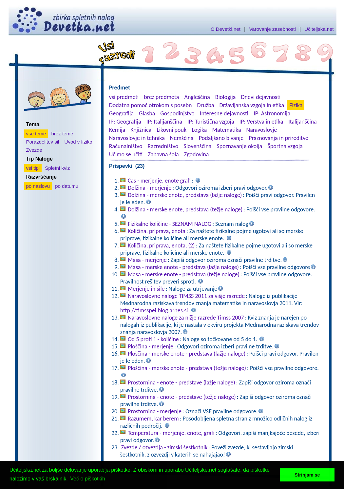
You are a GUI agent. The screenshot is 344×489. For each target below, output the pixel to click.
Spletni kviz (57, 168)
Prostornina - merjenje (155, 411)
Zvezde (34, 150)
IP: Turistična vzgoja (210, 121)
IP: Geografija (125, 121)
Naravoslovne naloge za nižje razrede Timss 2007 (186, 317)
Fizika (295, 105)
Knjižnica (140, 129)
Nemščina (182, 138)
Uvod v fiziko (78, 142)
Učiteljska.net (319, 29)
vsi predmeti (124, 97)
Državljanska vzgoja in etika (252, 105)
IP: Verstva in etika (261, 121)
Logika (199, 129)
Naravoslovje (261, 129)
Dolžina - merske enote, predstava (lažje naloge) (185, 195)
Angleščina (197, 97)
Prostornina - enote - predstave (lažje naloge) (181, 382)
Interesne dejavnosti (224, 113)
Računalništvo (126, 146)
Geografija (121, 113)
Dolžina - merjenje (149, 187)
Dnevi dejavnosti (261, 97)
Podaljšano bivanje (221, 138)
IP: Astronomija (272, 113)
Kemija (117, 129)
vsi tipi (33, 168)
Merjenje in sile (146, 288)
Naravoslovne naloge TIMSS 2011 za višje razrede (186, 296)
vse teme (36, 133)
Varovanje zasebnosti (272, 29)
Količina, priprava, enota (156, 231)
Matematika (226, 129)
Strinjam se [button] (307, 475)
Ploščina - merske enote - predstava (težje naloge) (187, 368)
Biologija (225, 97)
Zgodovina (196, 154)
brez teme (62, 133)
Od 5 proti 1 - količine (153, 339)
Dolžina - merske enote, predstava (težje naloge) (185, 209)
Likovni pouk (171, 129)
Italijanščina (302, 121)
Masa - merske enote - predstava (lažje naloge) (183, 267)
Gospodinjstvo (177, 113)
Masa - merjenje (147, 260)
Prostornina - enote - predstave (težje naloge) (182, 397)
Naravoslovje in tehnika (137, 138)
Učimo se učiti (126, 154)
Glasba (147, 113)
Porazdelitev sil (42, 142)
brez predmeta (161, 97)
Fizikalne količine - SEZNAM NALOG (169, 223)
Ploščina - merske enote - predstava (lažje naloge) (186, 353)
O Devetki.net (225, 29)
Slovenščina (197, 146)
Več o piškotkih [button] (87, 478)
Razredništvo (162, 146)
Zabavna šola (163, 154)
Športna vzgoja (284, 146)
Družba (205, 105)
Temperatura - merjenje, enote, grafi (171, 433)
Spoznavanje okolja (239, 146)
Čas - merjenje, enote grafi (159, 180)
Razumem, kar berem (153, 418)
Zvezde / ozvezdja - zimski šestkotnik (164, 447)
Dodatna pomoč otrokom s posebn (150, 105)
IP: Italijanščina (164, 121)
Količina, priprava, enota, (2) (161, 245)
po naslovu (38, 186)
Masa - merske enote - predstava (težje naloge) (183, 274)
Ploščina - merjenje (150, 346)
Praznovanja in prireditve (278, 138)
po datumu (66, 186)
